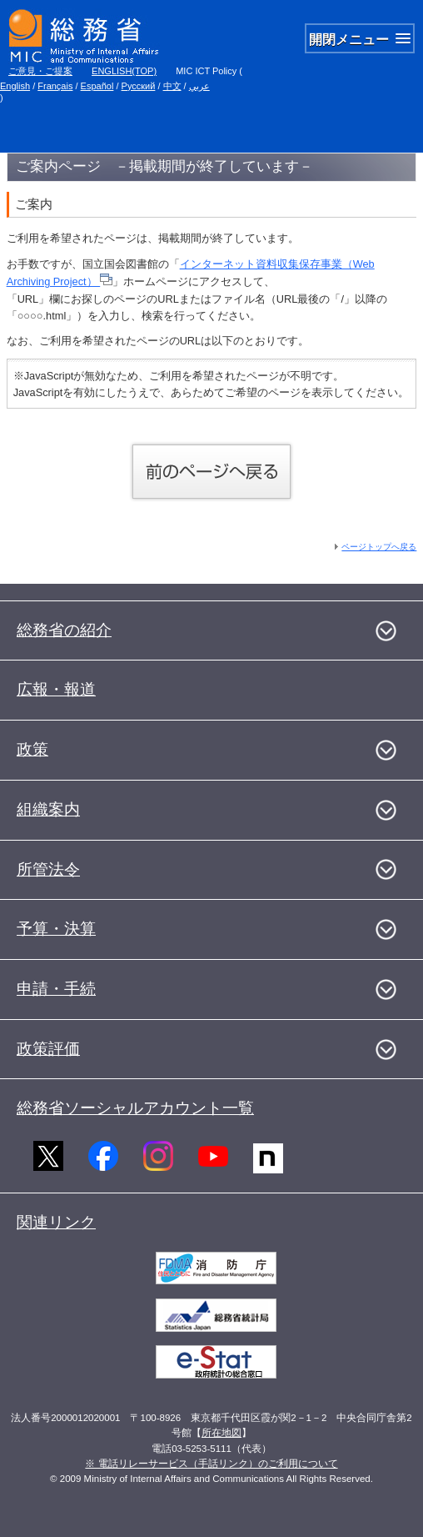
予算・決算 (56, 928)
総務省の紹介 (64, 630)
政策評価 (48, 1048)
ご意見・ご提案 (40, 71)
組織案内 (48, 809)
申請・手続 (56, 988)
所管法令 (48, 869)
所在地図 (221, 1433)
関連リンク (56, 1222)
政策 (32, 749)
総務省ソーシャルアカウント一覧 (135, 1108)
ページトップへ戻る (378, 546)
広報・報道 (56, 689)
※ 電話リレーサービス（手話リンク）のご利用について (211, 1464)
